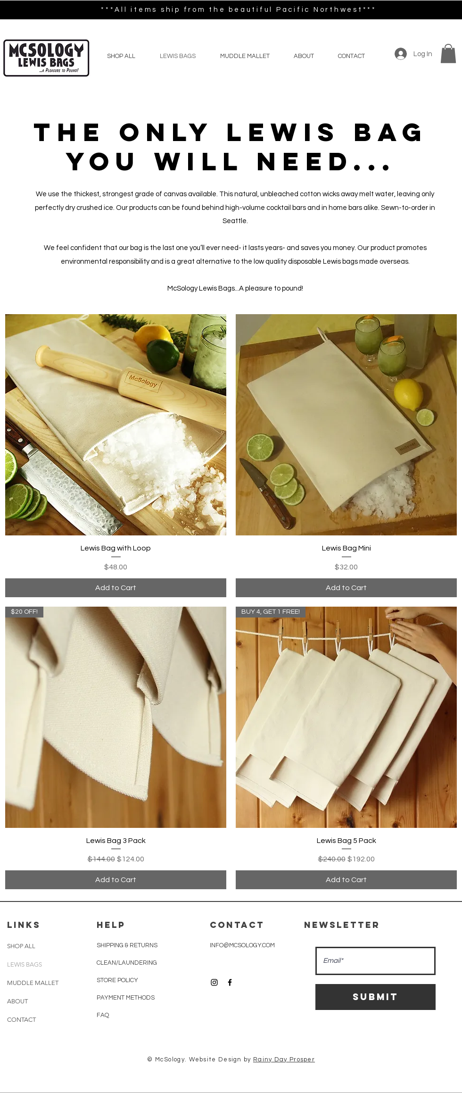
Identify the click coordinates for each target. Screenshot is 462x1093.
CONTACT (21, 1019)
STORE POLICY (118, 980)
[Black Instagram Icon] (214, 982)
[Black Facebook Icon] (229, 982)
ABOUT (17, 1001)
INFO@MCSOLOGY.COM (242, 945)
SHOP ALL (21, 946)
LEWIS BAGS (24, 964)
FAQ (103, 1015)
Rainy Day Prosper (284, 1059)
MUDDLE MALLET (32, 982)
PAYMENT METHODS (126, 997)
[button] (448, 53)
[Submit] (375, 997)
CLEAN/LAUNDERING (127, 963)
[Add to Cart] (115, 587)
